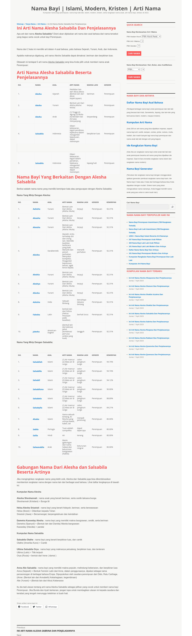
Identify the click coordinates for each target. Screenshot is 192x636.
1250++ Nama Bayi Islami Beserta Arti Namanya (148, 236)
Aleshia (36, 274)
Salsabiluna (38, 389)
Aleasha (36, 218)
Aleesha (36, 227)
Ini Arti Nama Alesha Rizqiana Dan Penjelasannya (149, 330)
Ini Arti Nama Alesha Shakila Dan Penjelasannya (148, 305)
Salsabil (36, 380)
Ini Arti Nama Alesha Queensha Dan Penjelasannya (150, 346)
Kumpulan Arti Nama (139, 122)
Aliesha (36, 293)
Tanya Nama (30, 24)
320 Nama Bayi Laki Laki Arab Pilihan (144, 243)
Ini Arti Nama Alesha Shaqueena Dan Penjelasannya (150, 278)
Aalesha (36, 209)
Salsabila (39, 133)
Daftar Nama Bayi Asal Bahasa (145, 102)
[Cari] (172, 206)
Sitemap (20, 24)
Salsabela (37, 398)
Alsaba (36, 419)
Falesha (36, 314)
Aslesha (36, 302)
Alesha (38, 94)
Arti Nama (41, 24)
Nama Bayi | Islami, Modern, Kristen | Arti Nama (96, 8)
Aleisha (36, 255)
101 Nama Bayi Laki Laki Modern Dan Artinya (147, 246)
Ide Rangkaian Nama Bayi (142, 145)
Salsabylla (37, 407)
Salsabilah (37, 362)
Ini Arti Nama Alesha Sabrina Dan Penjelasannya (149, 322)
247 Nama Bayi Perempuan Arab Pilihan (145, 239)
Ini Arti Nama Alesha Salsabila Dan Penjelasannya (149, 314)
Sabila (35, 429)
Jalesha (36, 331)
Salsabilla (37, 371)
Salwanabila (38, 447)
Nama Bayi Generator (140, 168)
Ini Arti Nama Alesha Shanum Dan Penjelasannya (149, 286)
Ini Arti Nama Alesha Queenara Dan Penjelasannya (149, 354)
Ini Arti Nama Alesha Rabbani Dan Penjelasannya (149, 338)
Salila (35, 435)
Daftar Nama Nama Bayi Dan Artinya (144, 250)
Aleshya (36, 284)
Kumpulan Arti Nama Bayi (139, 264)
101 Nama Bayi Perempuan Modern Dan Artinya (148, 253)
